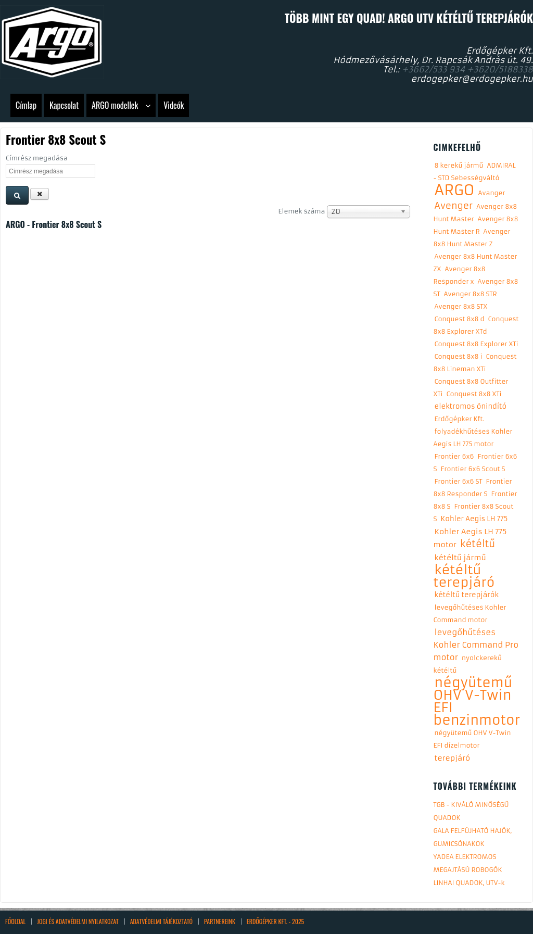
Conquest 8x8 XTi (474, 394)
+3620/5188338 (500, 69)
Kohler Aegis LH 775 (474, 518)
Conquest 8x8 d (460, 319)
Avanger (491, 193)
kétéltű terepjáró (464, 576)
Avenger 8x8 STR (470, 294)
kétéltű (477, 544)
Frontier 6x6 (454, 456)
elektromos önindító (471, 406)
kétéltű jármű (460, 557)
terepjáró (453, 758)
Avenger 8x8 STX (461, 306)
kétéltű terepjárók (467, 594)
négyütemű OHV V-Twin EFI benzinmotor (477, 701)
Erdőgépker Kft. (460, 419)
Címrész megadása (38, 158)
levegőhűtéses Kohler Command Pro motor (476, 644)
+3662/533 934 (433, 69)
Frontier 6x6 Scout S (473, 469)
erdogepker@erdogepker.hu (472, 78)
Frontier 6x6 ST (459, 481)
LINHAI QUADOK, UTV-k (469, 883)
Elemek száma (302, 211)
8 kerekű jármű (459, 165)
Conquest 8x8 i (459, 356)
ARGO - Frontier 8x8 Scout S (53, 224)
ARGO (455, 190)
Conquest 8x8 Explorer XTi (476, 344)
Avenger (454, 205)
